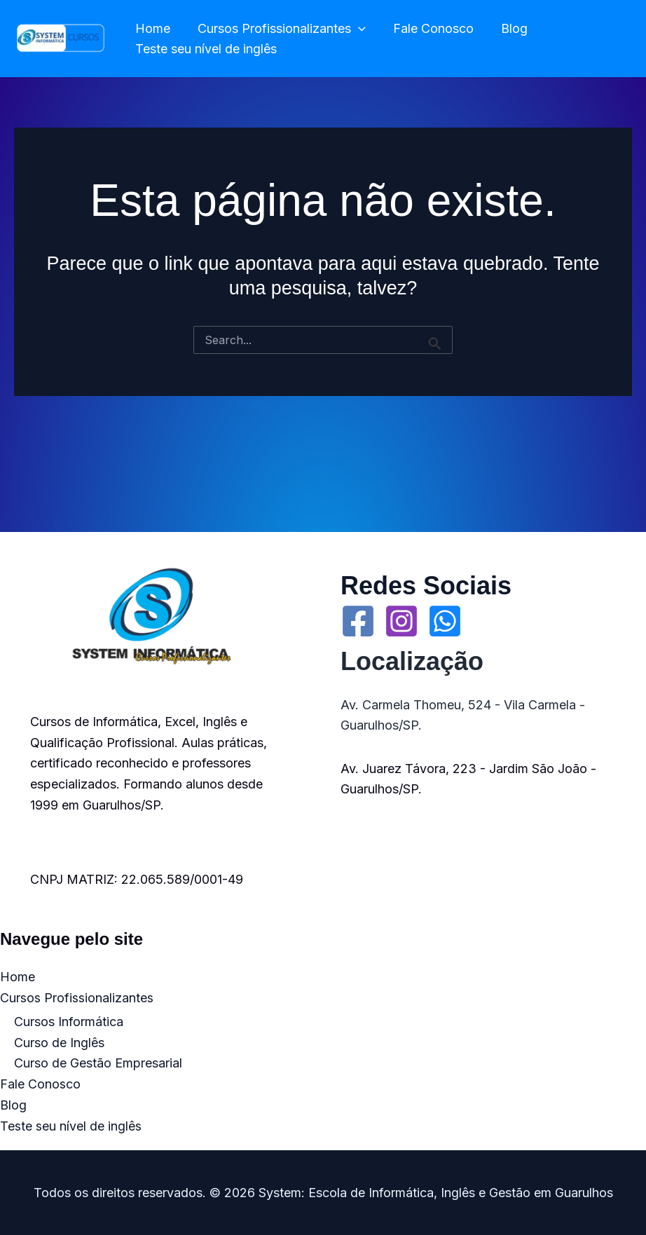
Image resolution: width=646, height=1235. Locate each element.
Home (151, 28)
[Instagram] (401, 621)
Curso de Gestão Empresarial (98, 1063)
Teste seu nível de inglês (204, 48)
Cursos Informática (68, 1021)
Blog (506, 28)
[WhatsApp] (444, 621)
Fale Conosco (427, 28)
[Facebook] (358, 621)
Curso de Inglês (59, 1042)
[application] (355, 29)
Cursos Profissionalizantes (278, 29)
